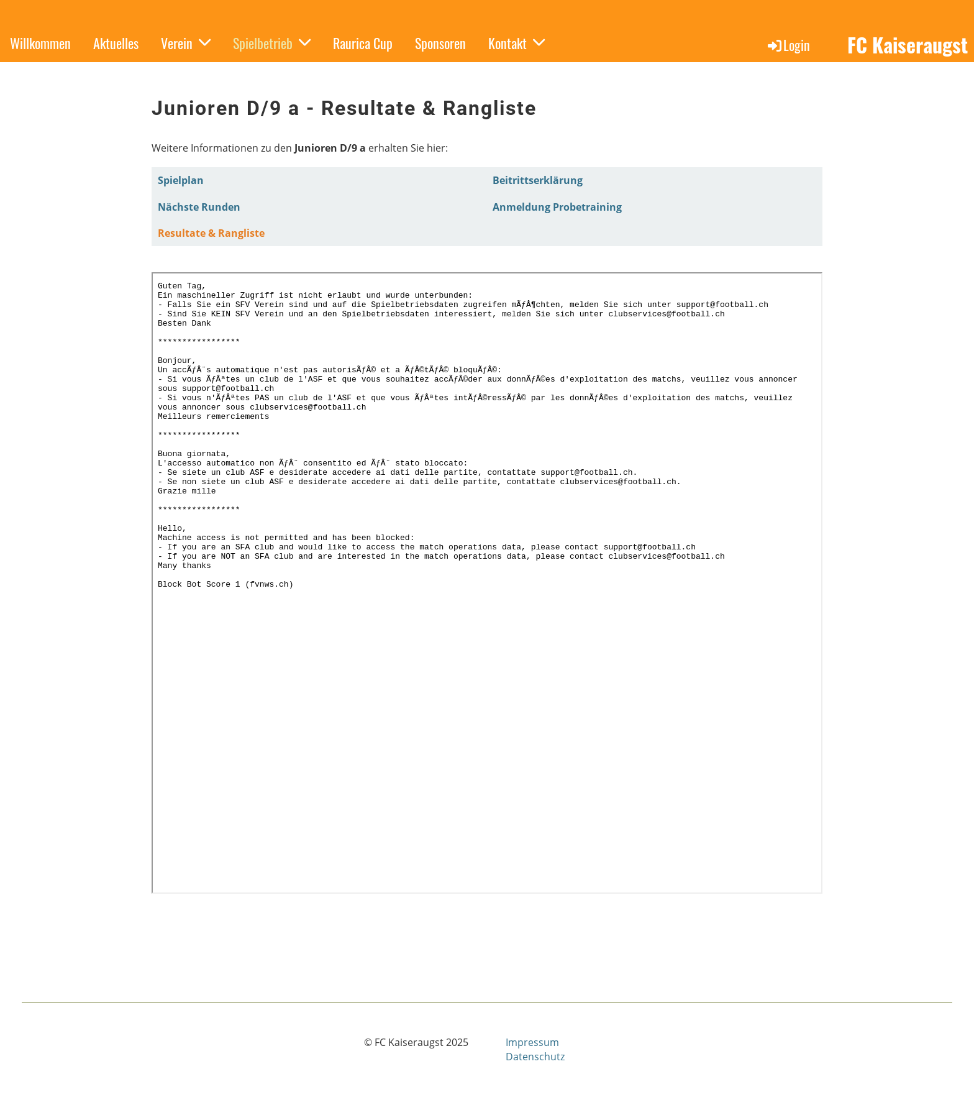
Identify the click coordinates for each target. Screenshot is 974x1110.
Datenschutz (535, 1056)
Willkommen (40, 43)
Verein (186, 43)
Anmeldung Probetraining (557, 207)
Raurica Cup (363, 43)
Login (788, 45)
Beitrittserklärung (538, 180)
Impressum (532, 1042)
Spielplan (181, 180)
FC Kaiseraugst (907, 45)
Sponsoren (440, 43)
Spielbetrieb (272, 43)
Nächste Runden (199, 207)
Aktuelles (116, 43)
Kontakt (516, 43)
